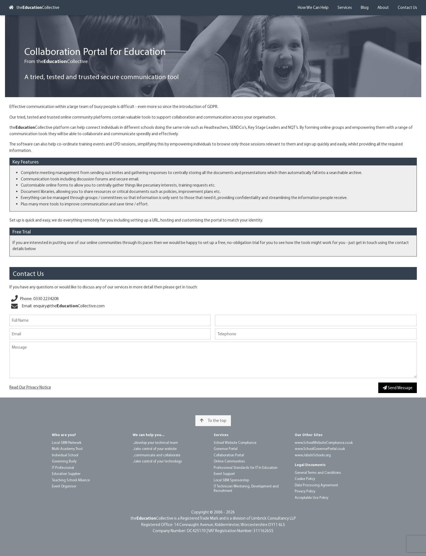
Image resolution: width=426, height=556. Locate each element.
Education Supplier (66, 473)
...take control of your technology (157, 461)
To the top (213, 420)
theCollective (34, 7)
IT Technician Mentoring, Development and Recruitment (246, 488)
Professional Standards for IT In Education (246, 467)
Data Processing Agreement (316, 485)
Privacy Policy (305, 491)
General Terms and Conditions (318, 472)
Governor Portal (226, 448)
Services (344, 7)
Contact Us (407, 7)
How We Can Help (313, 7)
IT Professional (63, 467)
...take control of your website (155, 448)
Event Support (224, 473)
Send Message (397, 387)
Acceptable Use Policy (311, 497)
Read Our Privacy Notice (30, 387)
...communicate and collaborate (156, 455)
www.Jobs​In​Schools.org (313, 455)
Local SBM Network (66, 442)
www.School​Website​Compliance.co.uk (324, 442)
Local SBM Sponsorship (231, 480)
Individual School (65, 455)
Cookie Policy (305, 478)
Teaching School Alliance (71, 480)
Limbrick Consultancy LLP (273, 518)
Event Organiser (64, 486)
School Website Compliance (235, 442)
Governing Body (64, 461)
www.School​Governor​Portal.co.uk (320, 448)
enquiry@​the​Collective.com (69, 305)
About (383, 7)
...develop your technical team (155, 442)
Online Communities (229, 461)
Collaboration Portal (229, 455)
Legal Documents (310, 464)
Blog (365, 7)
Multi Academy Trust (67, 448)
